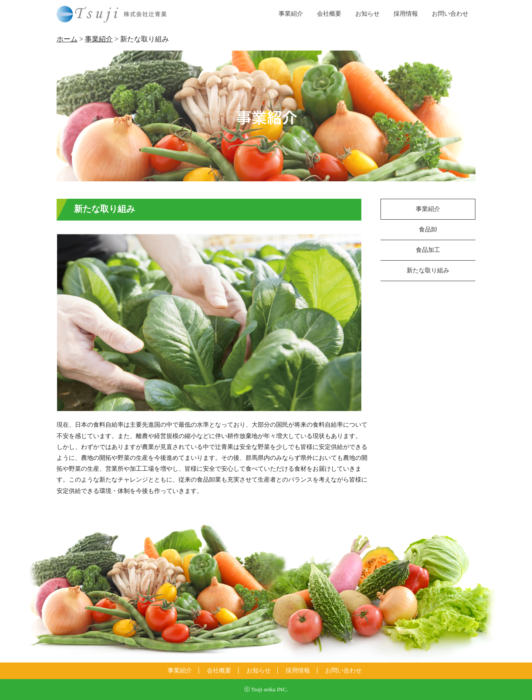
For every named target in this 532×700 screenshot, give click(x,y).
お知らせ (367, 13)
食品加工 (428, 250)
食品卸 (428, 229)
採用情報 (406, 13)
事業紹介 (291, 13)
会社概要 (329, 13)
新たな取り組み (428, 270)
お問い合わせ (450, 13)
